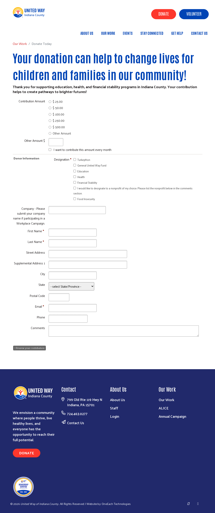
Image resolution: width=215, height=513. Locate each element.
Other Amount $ (34, 140)
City (42, 274)
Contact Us (199, 33)
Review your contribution (30, 348)
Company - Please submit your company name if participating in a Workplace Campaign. (29, 216)
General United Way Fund (91, 165)
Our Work (108, 33)
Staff (114, 408)
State (42, 284)
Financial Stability (87, 182)
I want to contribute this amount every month (82, 149)
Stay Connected (151, 33)
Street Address (35, 252)
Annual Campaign (172, 416)
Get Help (177, 33)
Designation (62, 159)
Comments (38, 328)
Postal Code (37, 295)
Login (114, 416)
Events (128, 33)
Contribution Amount (32, 101)
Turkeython (83, 159)
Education (83, 171)
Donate (163, 13)
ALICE (164, 408)
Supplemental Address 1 (29, 263)
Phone (41, 317)
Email (39, 306)
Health (81, 177)
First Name (36, 231)
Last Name (36, 241)
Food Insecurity (86, 199)
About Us (86, 33)
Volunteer (193, 13)
